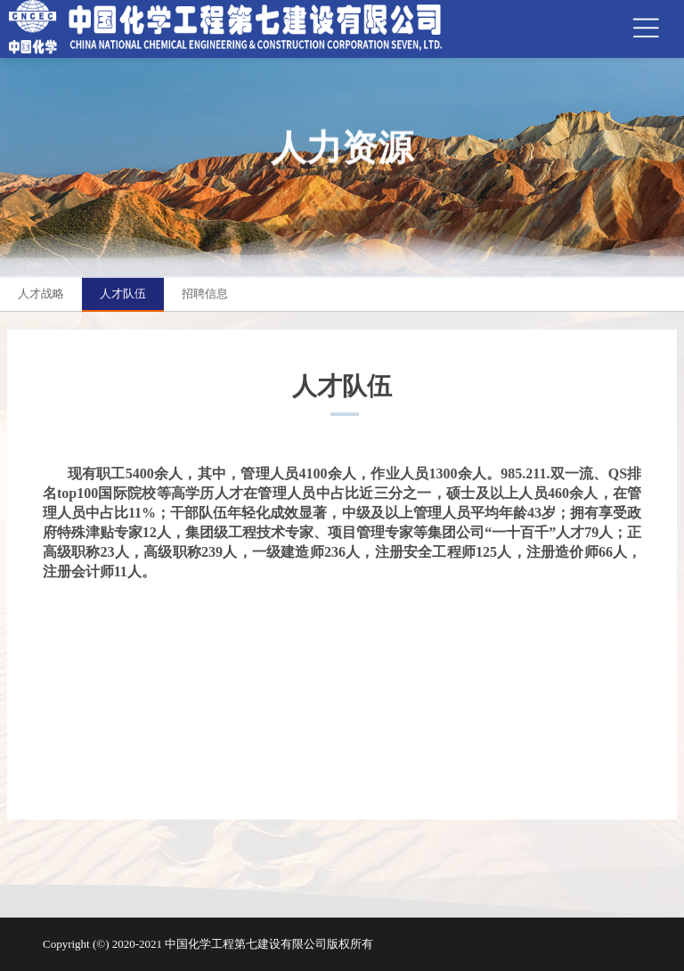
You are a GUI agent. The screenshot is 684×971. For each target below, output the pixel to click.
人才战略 (41, 293)
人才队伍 (123, 293)
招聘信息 (205, 293)
